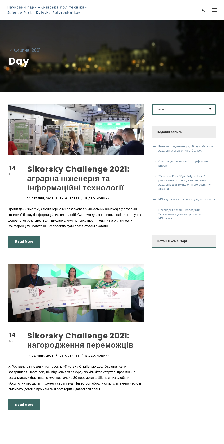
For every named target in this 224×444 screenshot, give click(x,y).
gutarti (72, 200)
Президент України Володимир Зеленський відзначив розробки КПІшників (180, 216)
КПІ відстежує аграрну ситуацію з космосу (187, 201)
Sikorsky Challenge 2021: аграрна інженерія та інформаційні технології (78, 180)
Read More (24, 243)
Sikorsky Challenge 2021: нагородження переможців (80, 342)
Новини (103, 200)
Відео (90, 200)
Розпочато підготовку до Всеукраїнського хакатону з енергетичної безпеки (186, 150)
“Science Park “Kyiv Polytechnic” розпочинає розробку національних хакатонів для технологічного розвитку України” (184, 184)
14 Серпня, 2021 (40, 200)
